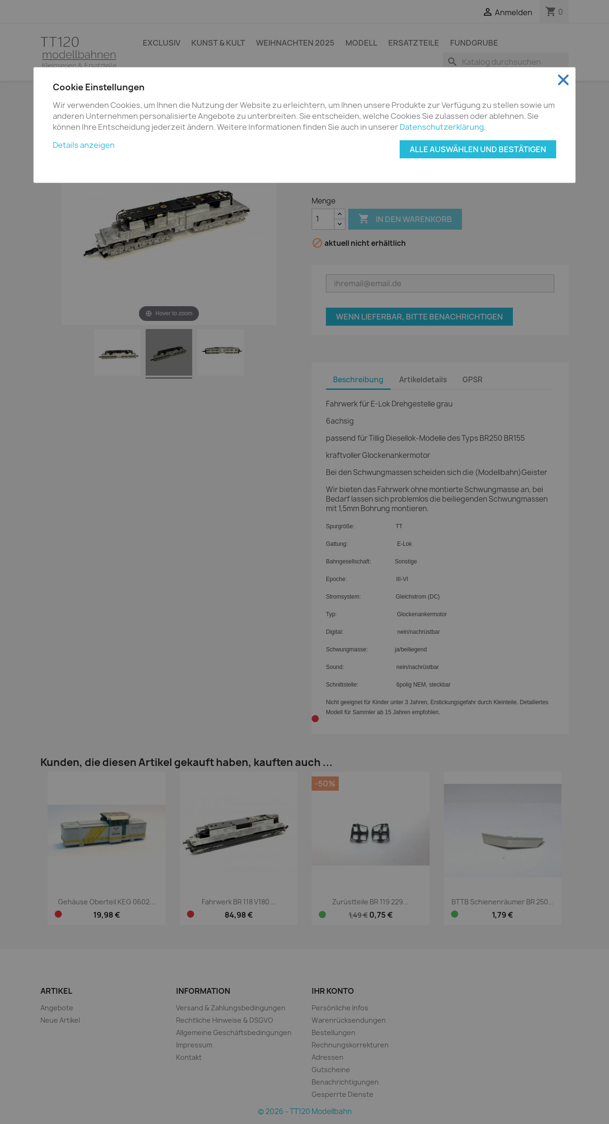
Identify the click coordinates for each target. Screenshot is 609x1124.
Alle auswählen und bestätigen (478, 149)
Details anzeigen (84, 145)
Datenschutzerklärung (442, 127)
